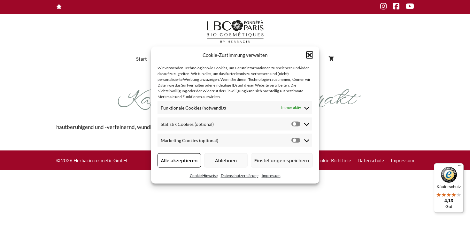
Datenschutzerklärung (239, 175)
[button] (309, 55)
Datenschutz (371, 160)
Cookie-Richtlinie (333, 160)
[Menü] (460, 167)
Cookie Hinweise (204, 175)
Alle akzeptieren (179, 160)
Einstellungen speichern (281, 160)
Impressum (271, 175)
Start (141, 59)
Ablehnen (226, 160)
